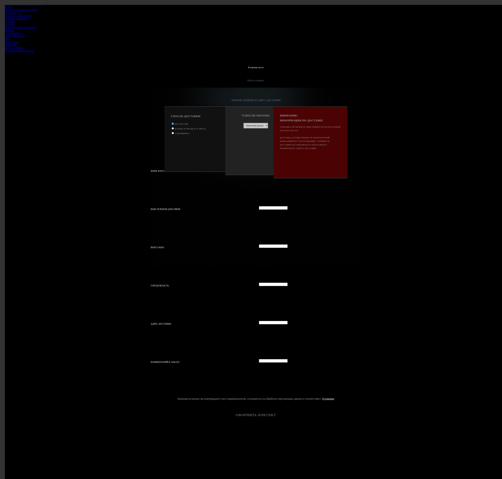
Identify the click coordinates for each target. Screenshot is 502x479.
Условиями (328, 398)
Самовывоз (182, 133)
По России (181, 124)
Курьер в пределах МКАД (190, 128)
